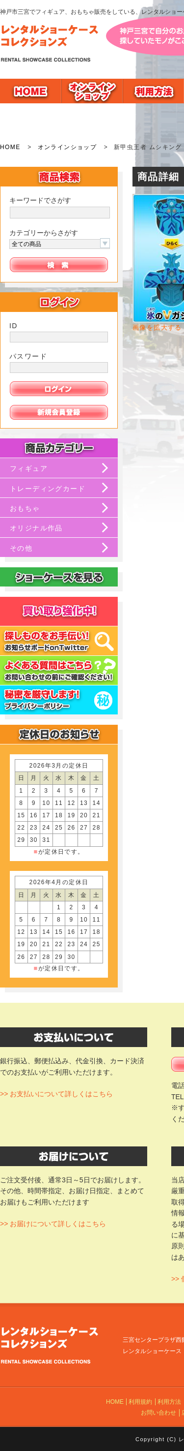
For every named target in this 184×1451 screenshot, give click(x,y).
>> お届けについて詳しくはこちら (53, 1224)
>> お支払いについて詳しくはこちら (56, 1094)
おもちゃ (25, 508)
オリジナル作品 (36, 528)
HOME (10, 147)
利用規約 (140, 1401)
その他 (21, 548)
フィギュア (29, 468)
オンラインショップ (67, 147)
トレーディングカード (47, 489)
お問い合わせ (158, 1412)
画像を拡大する (157, 327)
